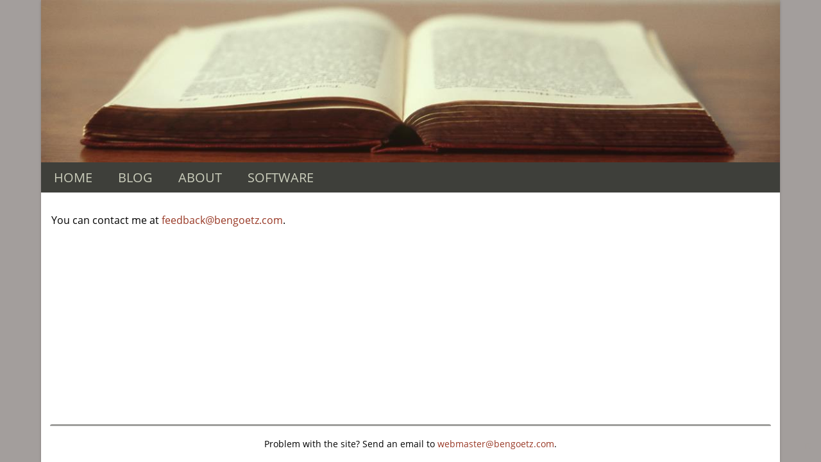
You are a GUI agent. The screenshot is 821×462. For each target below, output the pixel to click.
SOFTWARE (281, 177)
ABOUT (200, 177)
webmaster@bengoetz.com (495, 444)
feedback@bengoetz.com (222, 220)
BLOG (135, 177)
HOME (73, 177)
